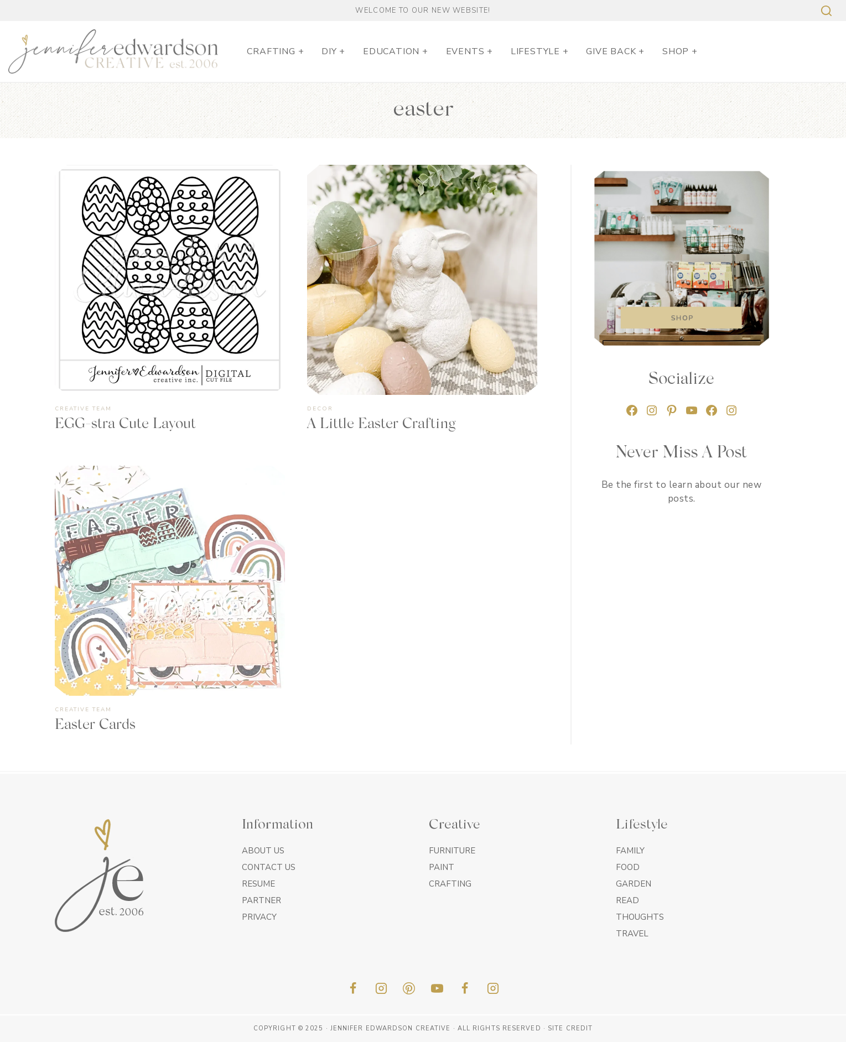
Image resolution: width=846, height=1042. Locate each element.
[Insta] (493, 988)
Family (630, 850)
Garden (633, 883)
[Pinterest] (409, 988)
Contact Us (268, 867)
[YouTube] (437, 988)
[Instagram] (381, 988)
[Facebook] (353, 988)
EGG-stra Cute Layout (125, 425)
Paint (441, 867)
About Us (263, 850)
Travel (632, 933)
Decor (320, 409)
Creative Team (83, 409)
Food (628, 867)
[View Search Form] (825, 10)
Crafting (450, 883)
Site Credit (570, 1028)
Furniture (452, 850)
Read (627, 900)
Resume (258, 883)
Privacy (259, 917)
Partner (261, 900)
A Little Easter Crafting (381, 425)
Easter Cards (95, 725)
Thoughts (640, 917)
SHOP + (680, 51)
